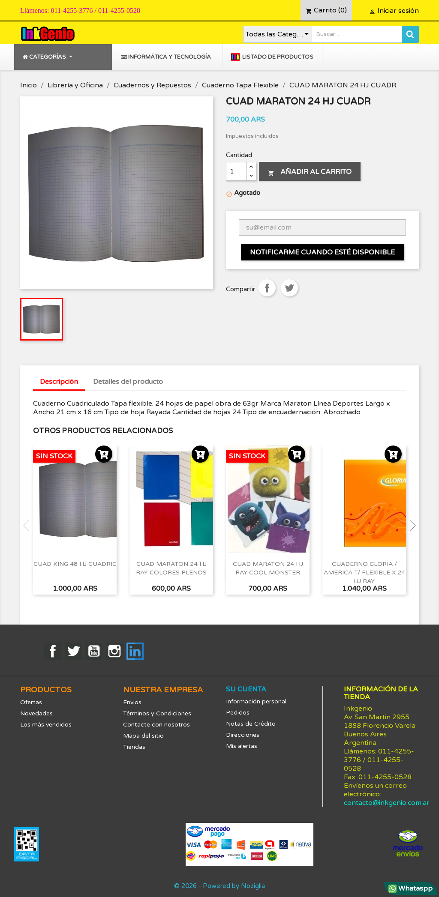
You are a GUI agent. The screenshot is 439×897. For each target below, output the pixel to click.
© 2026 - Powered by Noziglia (219, 886)
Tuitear (289, 287)
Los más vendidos (46, 724)
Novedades (36, 713)
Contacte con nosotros (156, 724)
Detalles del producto (128, 381)
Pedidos (238, 712)
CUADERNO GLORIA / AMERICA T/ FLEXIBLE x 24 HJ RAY (364, 572)
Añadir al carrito (310, 171)
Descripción (59, 381)
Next (410, 525)
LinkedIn (135, 651)
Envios (132, 702)
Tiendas (134, 746)
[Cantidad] (236, 171)
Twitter (73, 651)
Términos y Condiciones (157, 713)
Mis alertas (241, 746)
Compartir (267, 287)
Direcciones (242, 735)
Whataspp (410, 888)
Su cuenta (246, 689)
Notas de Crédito (251, 723)
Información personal (256, 701)
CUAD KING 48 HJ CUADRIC (75, 564)
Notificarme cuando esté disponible (322, 252)
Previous (28, 525)
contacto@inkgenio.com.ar (387, 802)
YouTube (93, 651)
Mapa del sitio (143, 735)
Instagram (114, 651)
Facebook (52, 651)
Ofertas (31, 702)
